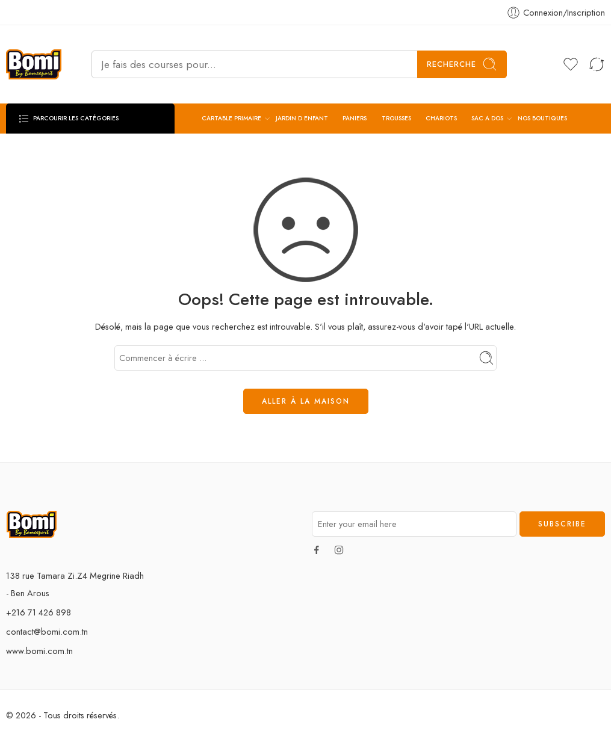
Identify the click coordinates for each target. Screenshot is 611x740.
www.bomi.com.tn (39, 650)
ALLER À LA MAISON (306, 401)
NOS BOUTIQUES (542, 118)
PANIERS (355, 118)
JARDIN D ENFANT (302, 118)
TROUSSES (396, 118)
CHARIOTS (441, 118)
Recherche (462, 64)
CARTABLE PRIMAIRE (231, 119)
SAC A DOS (487, 119)
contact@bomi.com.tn (47, 631)
